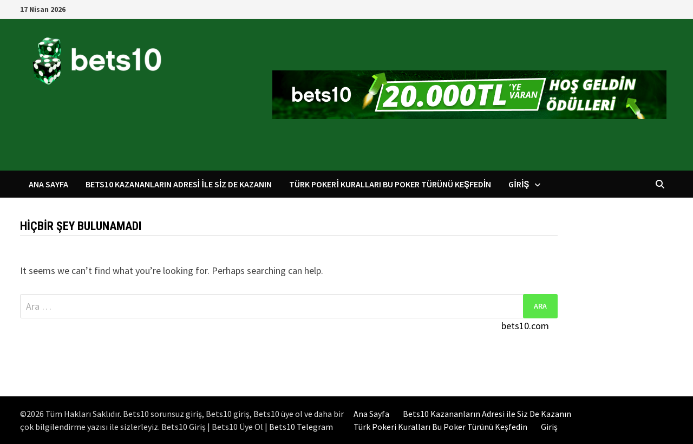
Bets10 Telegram (301, 426)
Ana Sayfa (48, 184)
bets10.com (525, 325)
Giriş (518, 184)
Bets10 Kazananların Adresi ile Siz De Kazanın (179, 184)
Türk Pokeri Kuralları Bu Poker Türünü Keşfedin (390, 184)
